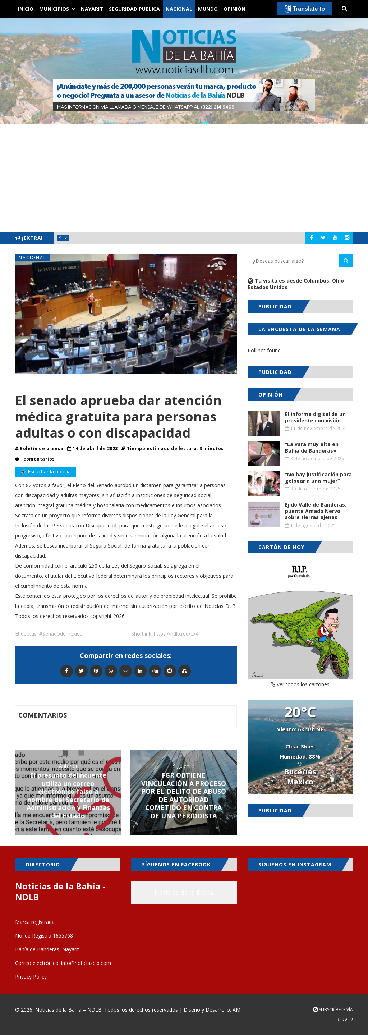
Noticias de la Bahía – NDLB (68, 1009)
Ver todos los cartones (300, 684)
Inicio (25, 8)
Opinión (234, 8)
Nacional (179, 8)
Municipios (54, 8)
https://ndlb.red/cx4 (176, 633)
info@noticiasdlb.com (86, 963)
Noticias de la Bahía (184, 892)
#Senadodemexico (61, 633)
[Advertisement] (184, 178)
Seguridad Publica (134, 8)
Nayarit (92, 8)
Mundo (208, 8)
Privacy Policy (31, 976)
